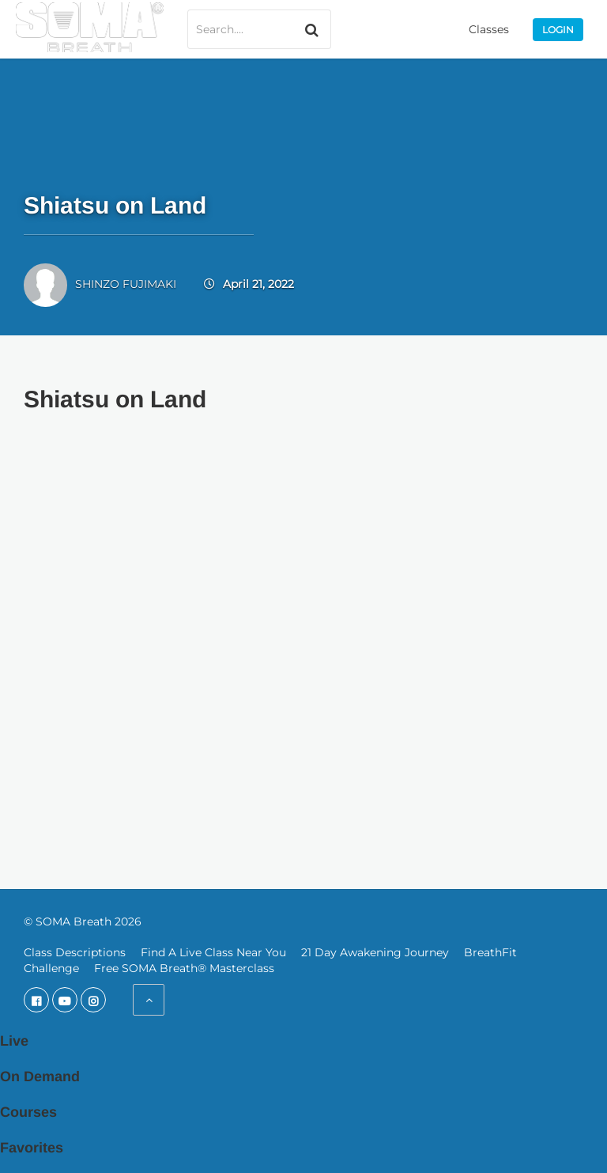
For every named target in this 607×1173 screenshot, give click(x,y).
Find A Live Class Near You (213, 952)
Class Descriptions (75, 952)
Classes (489, 29)
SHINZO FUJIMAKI (125, 284)
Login (558, 30)
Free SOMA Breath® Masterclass (184, 968)
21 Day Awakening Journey (375, 952)
